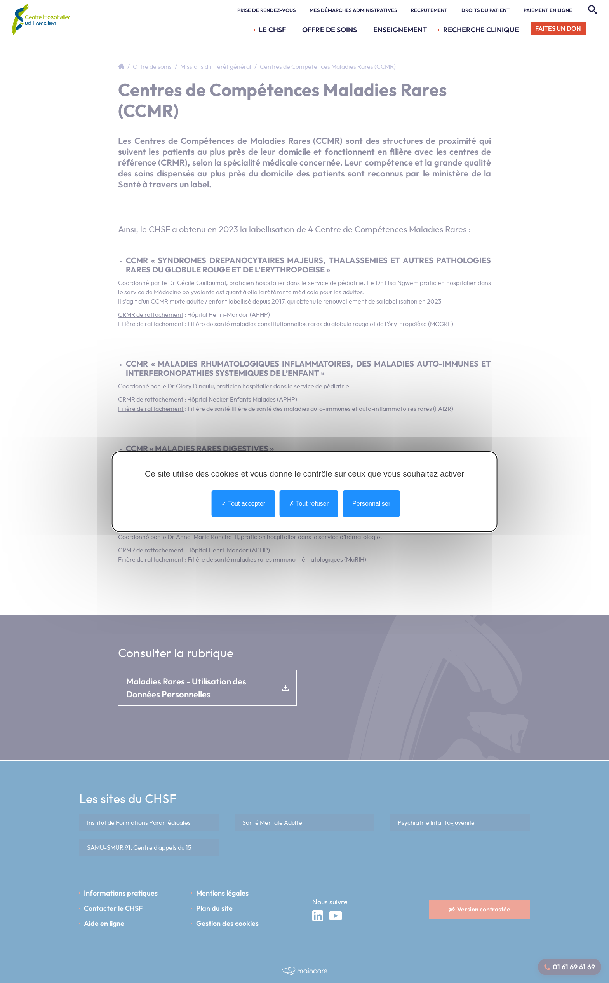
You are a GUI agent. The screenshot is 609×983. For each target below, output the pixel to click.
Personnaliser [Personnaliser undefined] (371, 503)
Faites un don (558, 28)
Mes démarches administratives (353, 10)
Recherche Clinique (481, 29)
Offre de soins (329, 29)
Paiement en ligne (548, 10)
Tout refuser (309, 503)
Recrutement (429, 10)
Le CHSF (272, 29)
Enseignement (400, 29)
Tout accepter (243, 503)
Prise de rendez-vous (266, 10)
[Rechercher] (591, 10)
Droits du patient (485, 10)
